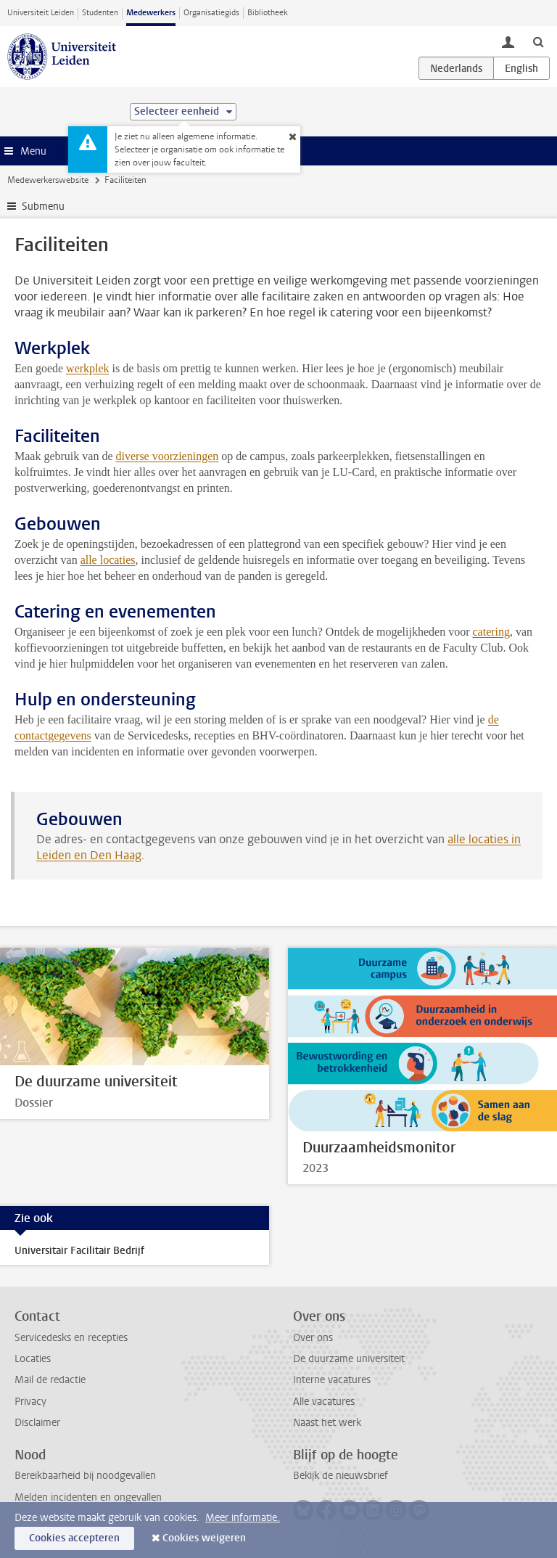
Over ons (313, 1338)
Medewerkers (151, 12)
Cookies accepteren (74, 1538)
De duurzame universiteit (349, 1359)
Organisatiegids (211, 12)
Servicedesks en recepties (71, 1338)
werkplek (88, 368)
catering (491, 632)
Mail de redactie (50, 1380)
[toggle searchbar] (538, 41)
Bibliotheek (267, 12)
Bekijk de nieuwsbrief (340, 1476)
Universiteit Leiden (40, 12)
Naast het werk (327, 1423)
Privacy (30, 1402)
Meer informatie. (242, 1518)
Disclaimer (37, 1423)
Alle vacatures (324, 1402)
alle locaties (108, 560)
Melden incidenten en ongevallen (88, 1497)
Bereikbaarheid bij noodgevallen (85, 1476)
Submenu (43, 206)
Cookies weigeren (204, 1538)
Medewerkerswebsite (47, 180)
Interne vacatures (332, 1380)
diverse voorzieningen (167, 456)
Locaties (33, 1359)
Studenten (100, 12)
